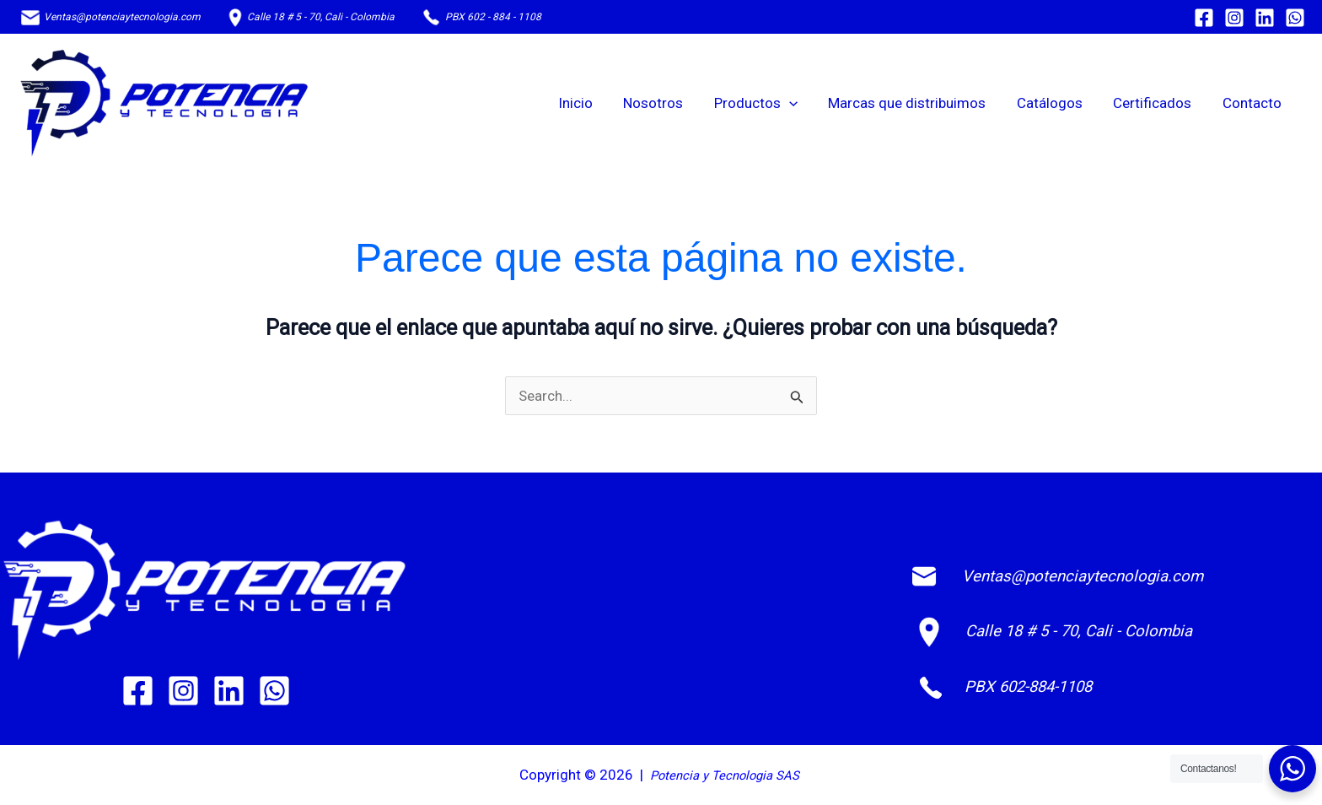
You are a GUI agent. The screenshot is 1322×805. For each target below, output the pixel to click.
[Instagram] (1234, 18)
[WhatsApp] (1295, 18)
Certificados (1155, 103)
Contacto (1252, 103)
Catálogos (1055, 103)
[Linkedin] (1265, 18)
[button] (798, 103)
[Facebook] (1204, 18)
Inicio (589, 103)
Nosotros (665, 103)
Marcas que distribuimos (914, 103)
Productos (765, 103)
